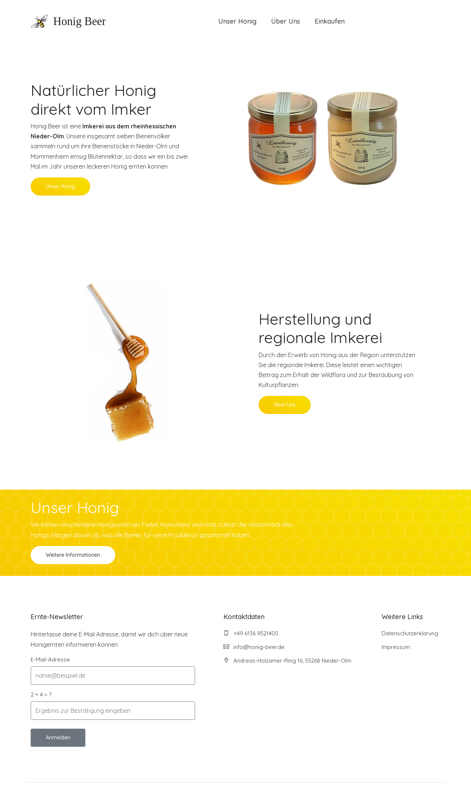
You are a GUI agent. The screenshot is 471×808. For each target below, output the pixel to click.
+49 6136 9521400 (250, 633)
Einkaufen (330, 21)
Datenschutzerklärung (410, 633)
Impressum (396, 646)
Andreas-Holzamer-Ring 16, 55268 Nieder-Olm (287, 660)
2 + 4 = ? (41, 694)
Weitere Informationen (73, 555)
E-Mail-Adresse (50, 659)
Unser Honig (237, 21)
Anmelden (58, 737)
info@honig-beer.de (253, 646)
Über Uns (285, 21)
